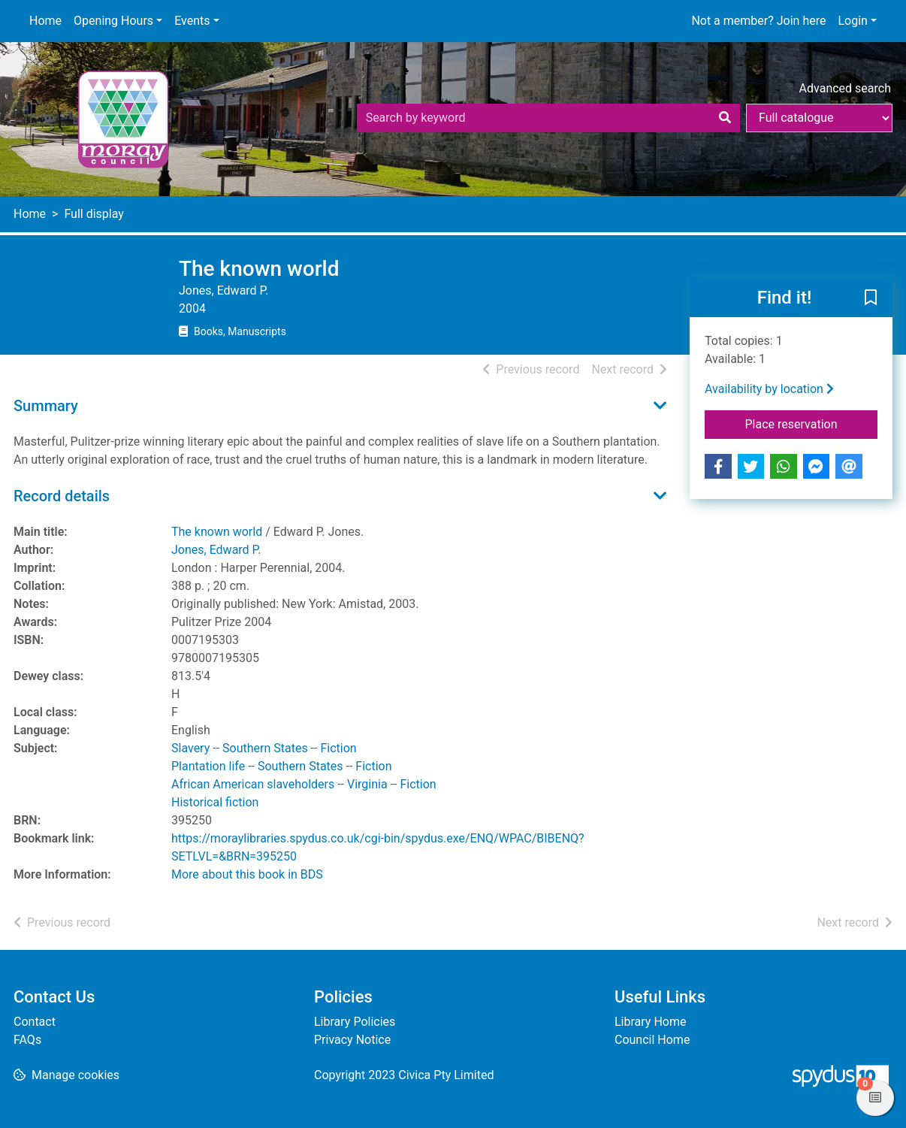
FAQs (27, 1040)
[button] (870, 298)
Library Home (650, 1022)
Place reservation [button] (811, 423)
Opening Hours (113, 21)
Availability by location (769, 389)
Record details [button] (62, 496)
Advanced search (845, 88)
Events (192, 21)
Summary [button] (46, 406)
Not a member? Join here (758, 21)
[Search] (725, 118)
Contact (35, 1022)
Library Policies (354, 1022)
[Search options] (819, 118)
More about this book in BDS (247, 874)
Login (852, 21)
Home (45, 21)
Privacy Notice (352, 1040)
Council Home (652, 1040)
